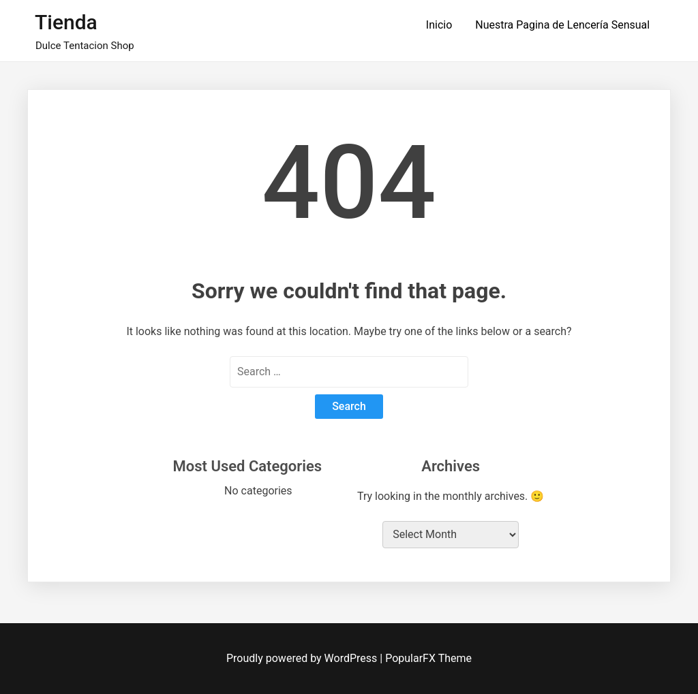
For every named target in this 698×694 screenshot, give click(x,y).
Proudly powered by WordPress (303, 658)
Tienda (66, 22)
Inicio (439, 24)
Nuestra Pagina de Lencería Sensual (562, 24)
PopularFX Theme (428, 658)
